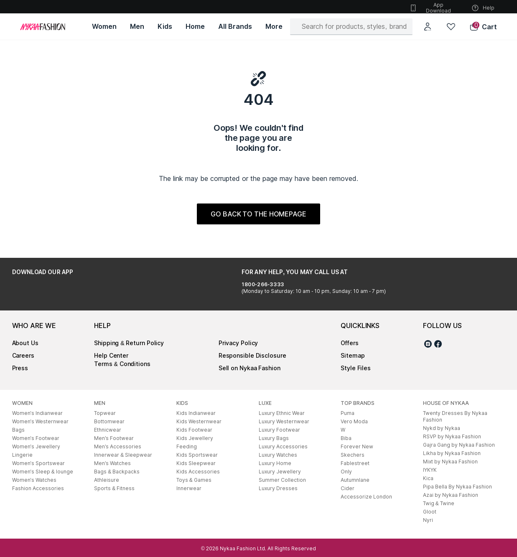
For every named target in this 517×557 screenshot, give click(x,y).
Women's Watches (34, 480)
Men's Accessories (117, 446)
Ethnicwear (107, 430)
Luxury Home (275, 463)
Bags (18, 430)
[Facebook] (438, 345)
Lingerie (22, 455)
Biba (346, 438)
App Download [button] (430, 8)
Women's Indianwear (37, 413)
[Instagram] (428, 345)
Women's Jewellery (36, 446)
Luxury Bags (274, 438)
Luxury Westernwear (284, 421)
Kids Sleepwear (196, 463)
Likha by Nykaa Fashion (452, 453)
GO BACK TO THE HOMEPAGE (258, 214)
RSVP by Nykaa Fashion (452, 436)
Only (346, 471)
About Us (25, 342)
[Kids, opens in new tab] (165, 26)
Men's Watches (112, 463)
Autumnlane (355, 480)
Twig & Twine (438, 503)
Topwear (105, 413)
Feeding (186, 446)
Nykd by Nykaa (441, 428)
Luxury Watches (278, 455)
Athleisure (106, 480)
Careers (23, 355)
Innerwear (188, 488)
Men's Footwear (114, 438)
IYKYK (430, 470)
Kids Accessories (198, 471)
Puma (347, 413)
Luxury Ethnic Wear (282, 413)
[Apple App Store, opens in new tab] (90, 290)
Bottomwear (109, 421)
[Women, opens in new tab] (104, 26)
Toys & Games (193, 480)
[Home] (42, 27)
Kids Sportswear (197, 455)
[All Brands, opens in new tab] (235, 26)
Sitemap (352, 355)
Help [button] (482, 8)
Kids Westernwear (199, 421)
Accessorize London (366, 496)
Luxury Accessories (283, 446)
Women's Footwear (35, 438)
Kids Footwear (194, 430)
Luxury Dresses (278, 488)
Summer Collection (282, 480)
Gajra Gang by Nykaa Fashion (459, 445)
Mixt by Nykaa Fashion (450, 461)
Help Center (111, 355)
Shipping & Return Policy (129, 342)
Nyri (428, 520)
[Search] (354, 26)
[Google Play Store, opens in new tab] (35, 290)
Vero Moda (354, 421)
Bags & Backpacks (117, 471)
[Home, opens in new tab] (195, 26)
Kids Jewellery (194, 438)
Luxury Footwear (279, 430)
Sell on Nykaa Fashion (249, 367)
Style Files (356, 367)
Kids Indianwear (196, 413)
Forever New (357, 446)
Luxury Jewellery (280, 471)
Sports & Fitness (114, 488)
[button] (483, 27)
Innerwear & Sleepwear (123, 455)
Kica (428, 478)
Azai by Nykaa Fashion (450, 495)
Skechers (352, 455)
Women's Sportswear (38, 463)
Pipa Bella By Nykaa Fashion (457, 486)
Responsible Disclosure (252, 355)
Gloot (429, 512)
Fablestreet (355, 463)
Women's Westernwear (40, 421)
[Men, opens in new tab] (137, 26)
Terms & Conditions (122, 363)
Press (20, 367)
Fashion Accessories (38, 488)
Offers (349, 342)
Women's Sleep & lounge (42, 471)
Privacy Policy (238, 342)
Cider (347, 488)
